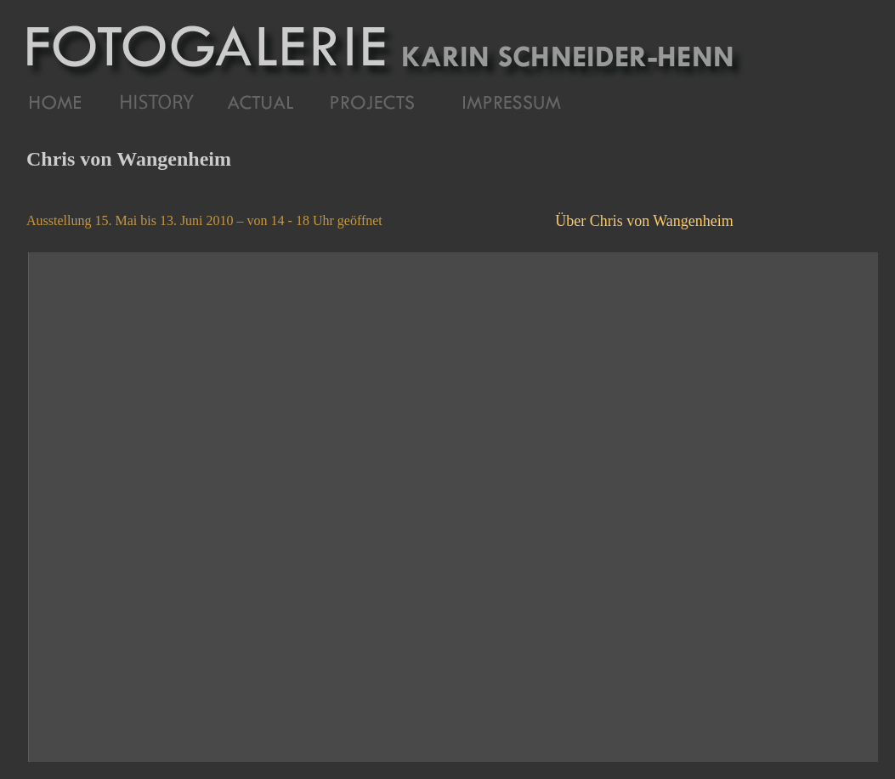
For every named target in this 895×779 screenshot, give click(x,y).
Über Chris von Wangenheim (644, 220)
